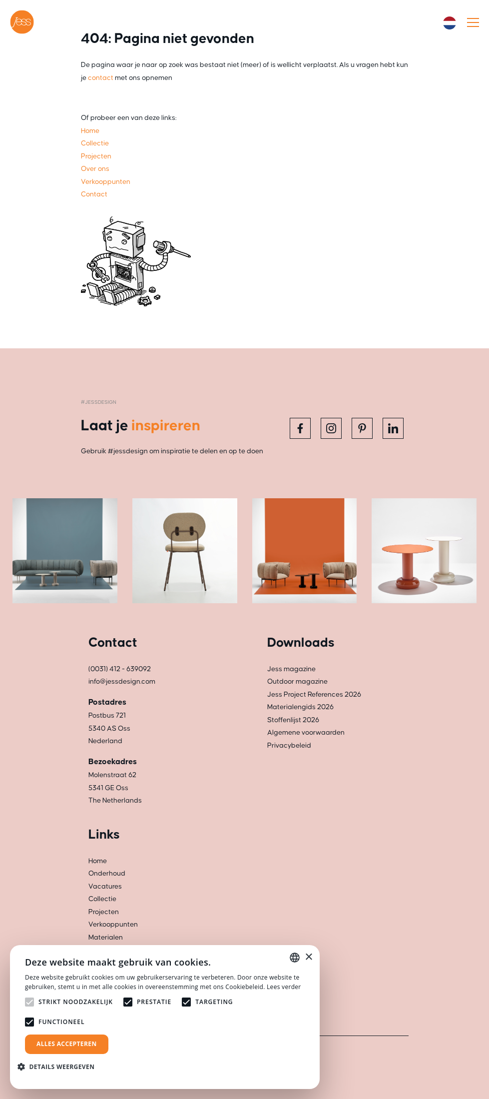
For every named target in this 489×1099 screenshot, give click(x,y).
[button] (59, 1067)
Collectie (102, 899)
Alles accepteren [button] (66, 1044)
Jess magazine (291, 669)
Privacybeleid (289, 745)
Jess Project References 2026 (314, 694)
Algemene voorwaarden (306, 732)
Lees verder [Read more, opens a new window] (284, 987)
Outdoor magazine (297, 681)
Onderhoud (106, 873)
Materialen (105, 937)
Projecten (103, 912)
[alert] (165, 1017)
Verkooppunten (113, 924)
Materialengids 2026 (300, 707)
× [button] (308, 957)
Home (97, 861)
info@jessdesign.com (121, 681)
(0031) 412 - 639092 (119, 669)
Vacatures (105, 886)
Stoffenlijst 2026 (293, 720)
